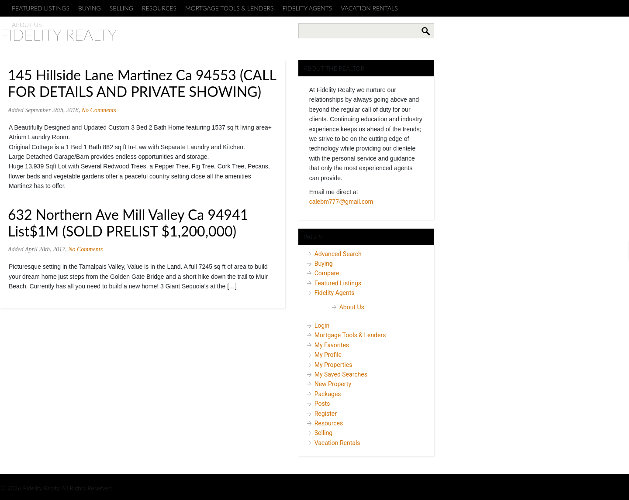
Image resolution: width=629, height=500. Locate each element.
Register (325, 413)
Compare (326, 273)
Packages (327, 393)
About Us (351, 307)
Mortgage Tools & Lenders (229, 8)
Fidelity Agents (307, 8)
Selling (121, 8)
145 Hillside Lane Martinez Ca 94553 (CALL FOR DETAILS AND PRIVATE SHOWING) (142, 83)
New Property (332, 383)
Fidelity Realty (58, 34)
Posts (322, 403)
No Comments (99, 110)
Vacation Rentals (369, 8)
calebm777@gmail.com (341, 201)
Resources (159, 8)
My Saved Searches (340, 374)
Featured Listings (40, 8)
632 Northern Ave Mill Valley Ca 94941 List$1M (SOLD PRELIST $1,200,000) (128, 223)
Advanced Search (338, 253)
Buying (89, 8)
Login (322, 325)
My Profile (328, 354)
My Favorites (331, 345)
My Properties (333, 364)
